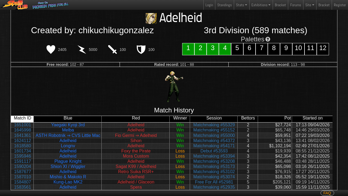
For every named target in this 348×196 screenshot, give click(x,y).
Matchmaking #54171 (214, 145)
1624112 (22, 140)
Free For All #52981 (214, 182)
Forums (295, 4)
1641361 (22, 135)
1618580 (22, 145)
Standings (224, 6)
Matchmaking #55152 (214, 130)
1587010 (22, 176)
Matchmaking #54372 (214, 140)
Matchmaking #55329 (214, 124)
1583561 (22, 187)
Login (209, 4)
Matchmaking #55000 (214, 135)
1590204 (22, 166)
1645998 (22, 130)
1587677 (22, 171)
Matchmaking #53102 (214, 171)
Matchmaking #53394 (214, 156)
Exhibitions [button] (259, 4)
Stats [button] (240, 4)
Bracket (280, 4)
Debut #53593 (214, 151)
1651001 (22, 124)
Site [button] (308, 4)
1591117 (22, 161)
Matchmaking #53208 (214, 161)
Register (340, 4)
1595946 (22, 156)
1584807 (22, 182)
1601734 (22, 151)
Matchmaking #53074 (214, 176)
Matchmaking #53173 (214, 166)
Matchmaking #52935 (214, 187)
